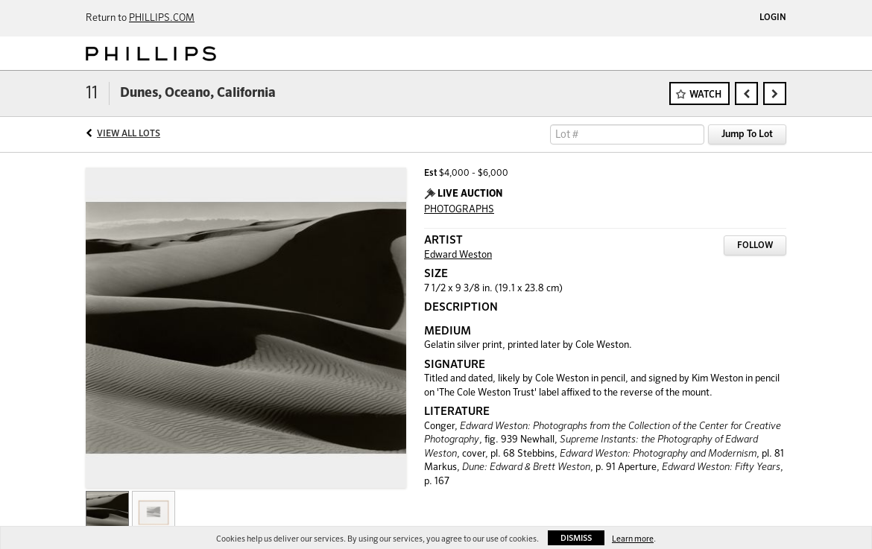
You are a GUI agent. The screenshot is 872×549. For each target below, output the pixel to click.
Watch (705, 95)
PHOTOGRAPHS (459, 210)
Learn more (633, 539)
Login (772, 17)
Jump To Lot (747, 134)
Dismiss (576, 538)
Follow (755, 245)
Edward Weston (458, 255)
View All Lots (128, 134)
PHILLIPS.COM (162, 18)
